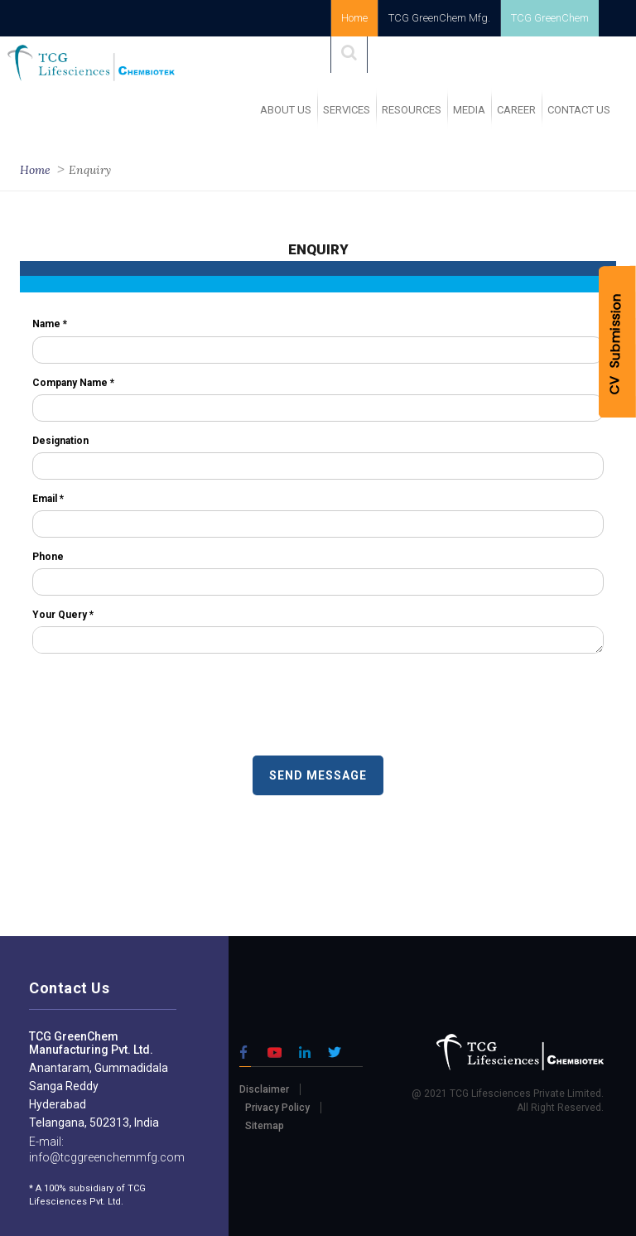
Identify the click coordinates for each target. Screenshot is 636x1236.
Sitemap (264, 1126)
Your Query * (63, 614)
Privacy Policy (277, 1107)
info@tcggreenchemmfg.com (107, 1157)
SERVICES (346, 110)
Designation (60, 441)
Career (516, 110)
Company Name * (73, 383)
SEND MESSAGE (318, 775)
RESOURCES (411, 110)
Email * (48, 499)
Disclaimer (264, 1089)
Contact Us (578, 110)
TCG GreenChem (550, 18)
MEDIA (469, 110)
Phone (48, 556)
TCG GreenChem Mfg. (439, 18)
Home (354, 18)
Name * (49, 324)
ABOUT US (285, 110)
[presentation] (158, 706)
